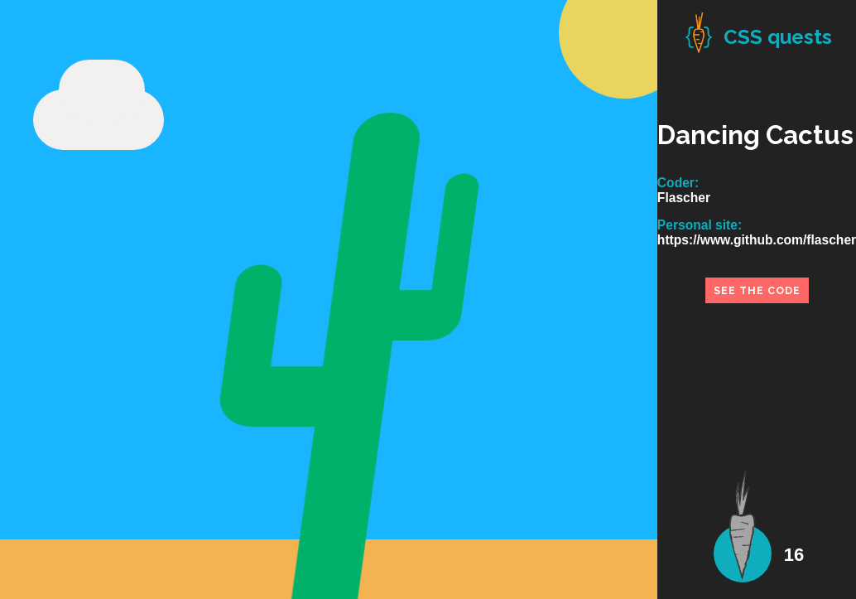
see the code (757, 290)
